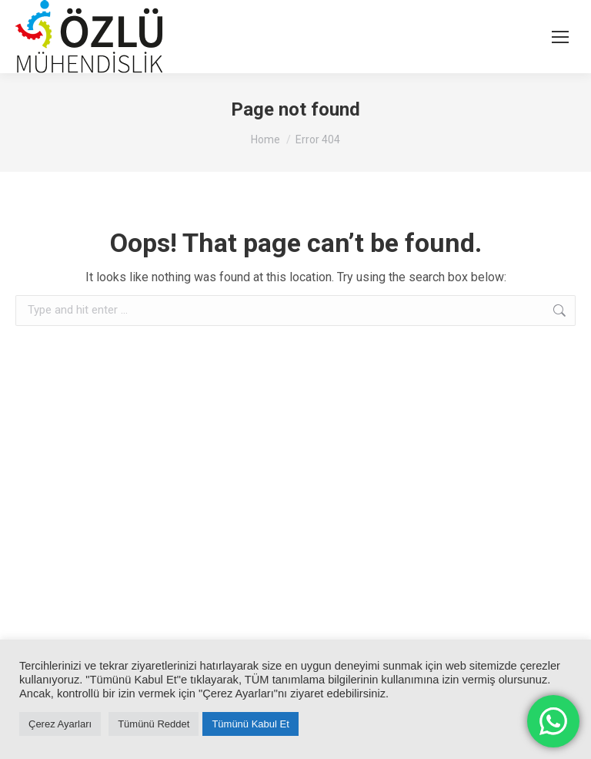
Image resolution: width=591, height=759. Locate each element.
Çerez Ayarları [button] (60, 724)
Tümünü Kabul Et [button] (250, 724)
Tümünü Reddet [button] (153, 724)
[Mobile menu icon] (560, 37)
